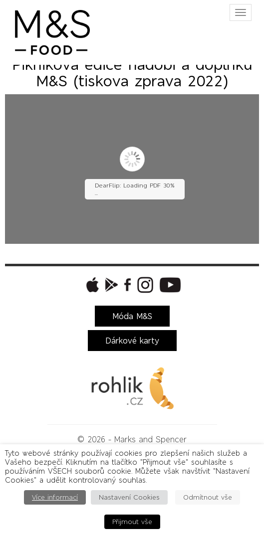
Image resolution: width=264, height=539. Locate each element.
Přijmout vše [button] (132, 522)
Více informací (55, 497)
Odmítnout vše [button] (207, 497)
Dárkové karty (132, 340)
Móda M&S (132, 316)
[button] (91, 284)
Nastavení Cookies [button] (129, 497)
